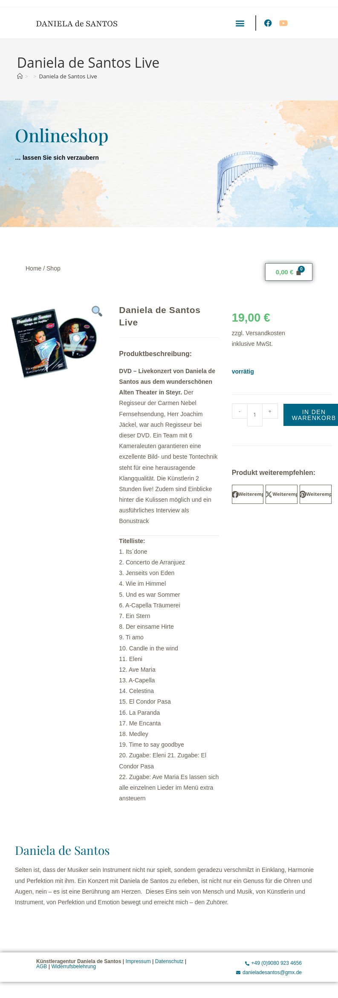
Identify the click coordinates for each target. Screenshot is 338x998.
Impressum (137, 961)
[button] (240, 23)
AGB (41, 966)
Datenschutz (169, 961)
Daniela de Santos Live (68, 76)
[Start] (20, 76)
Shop (53, 268)
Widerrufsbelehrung (73, 966)
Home (33, 268)
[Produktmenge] (255, 414)
